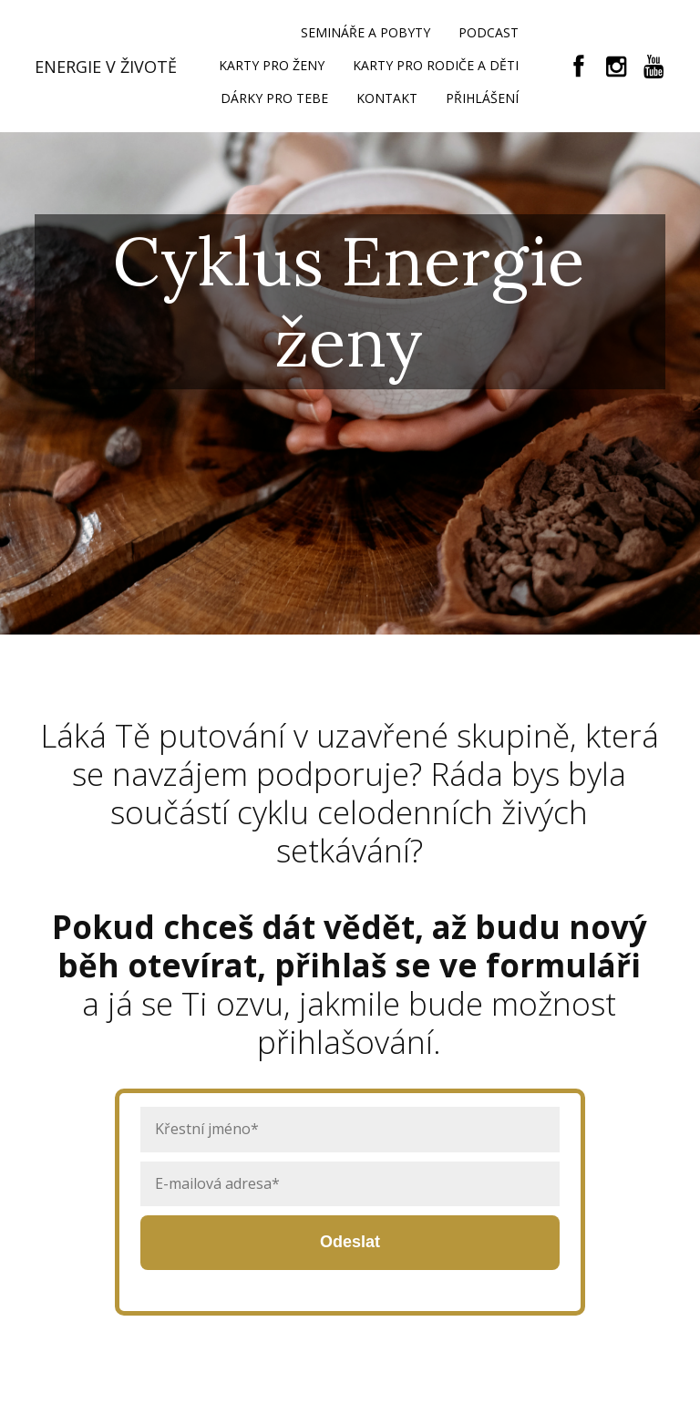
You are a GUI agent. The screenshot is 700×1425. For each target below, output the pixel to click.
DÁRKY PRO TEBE (274, 98)
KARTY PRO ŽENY (271, 65)
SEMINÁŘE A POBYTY (365, 32)
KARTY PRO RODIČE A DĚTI (436, 65)
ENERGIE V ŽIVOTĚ (106, 66)
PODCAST (488, 32)
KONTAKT (386, 98)
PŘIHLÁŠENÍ (482, 98)
